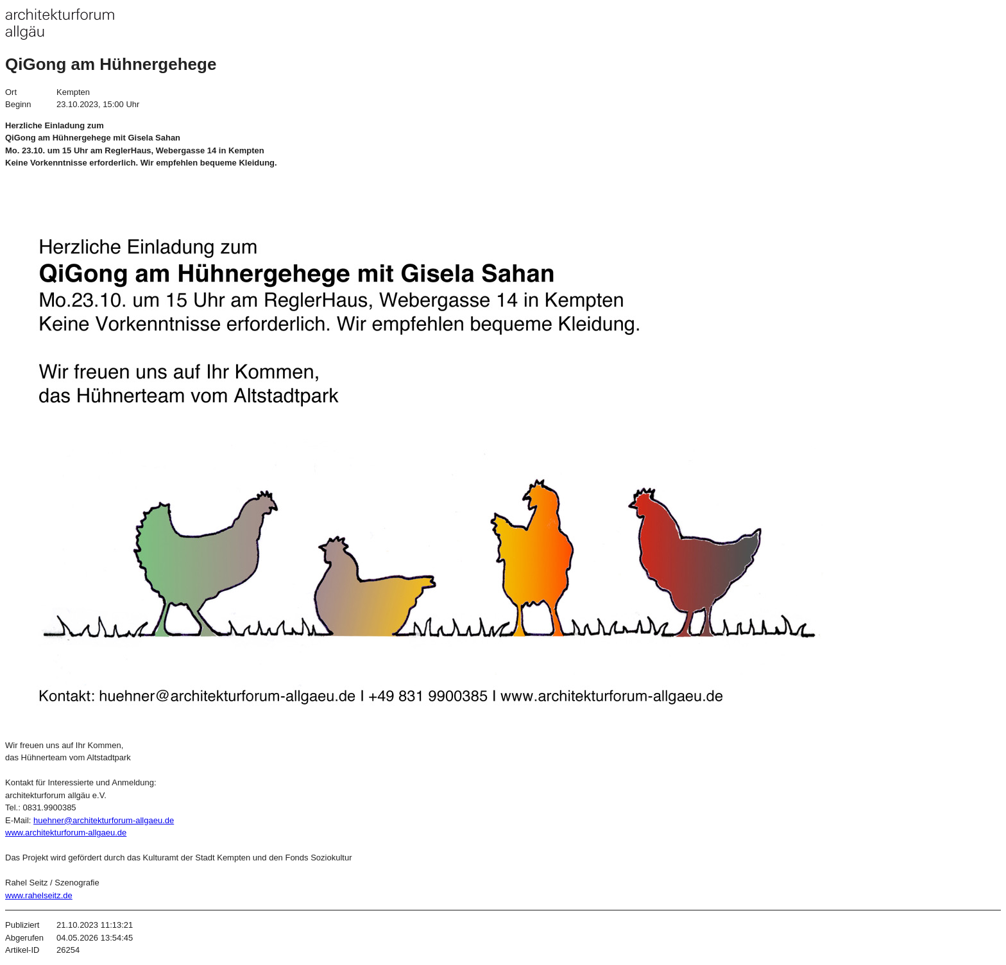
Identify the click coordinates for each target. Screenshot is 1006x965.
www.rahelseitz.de (38, 895)
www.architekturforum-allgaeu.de (65, 832)
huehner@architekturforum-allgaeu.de (103, 820)
